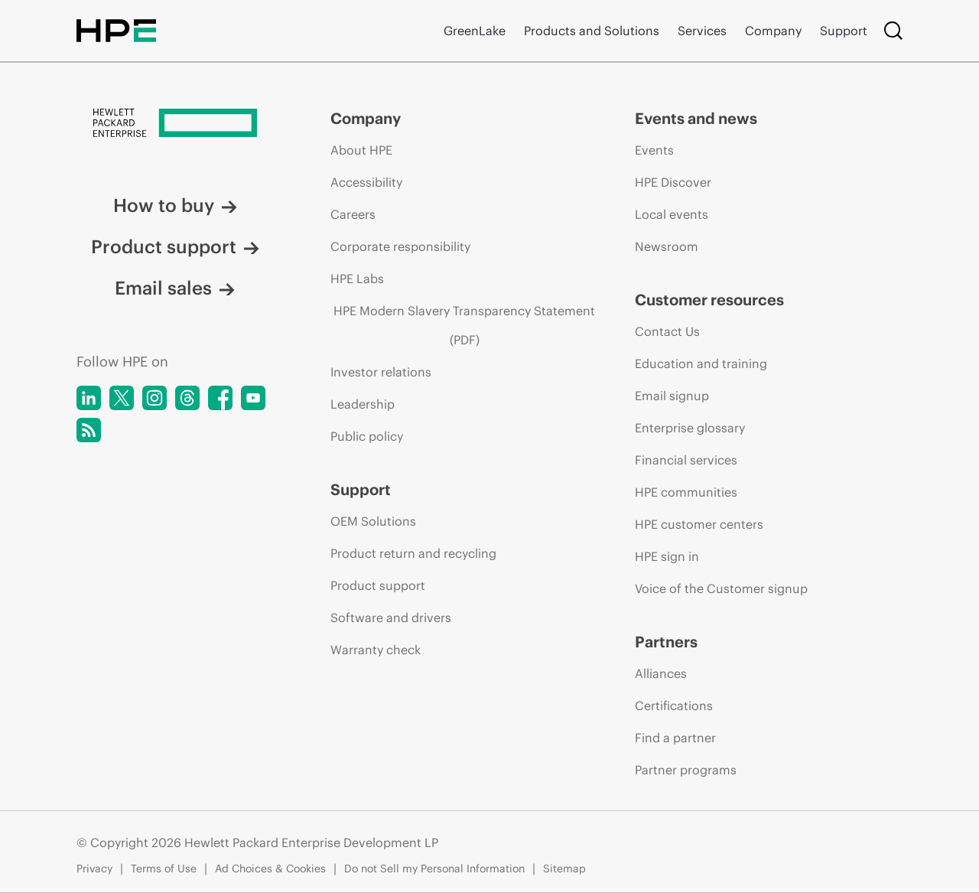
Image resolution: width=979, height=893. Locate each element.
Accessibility (366, 182)
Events (654, 150)
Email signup (672, 395)
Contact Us (667, 331)
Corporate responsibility (400, 246)
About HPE (361, 150)
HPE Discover (673, 182)
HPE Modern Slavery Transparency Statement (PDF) (464, 325)
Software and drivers (390, 617)
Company (773, 30)
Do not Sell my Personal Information (434, 868)
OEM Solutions (373, 521)
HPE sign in (667, 556)
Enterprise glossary (690, 427)
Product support (175, 246)
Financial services (686, 460)
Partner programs (686, 769)
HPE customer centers (699, 524)
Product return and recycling (413, 553)
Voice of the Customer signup (721, 588)
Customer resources (709, 299)
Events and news (696, 118)
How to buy (175, 205)
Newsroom (666, 246)
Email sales (175, 287)
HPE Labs (357, 278)
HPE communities (686, 492)
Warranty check (375, 649)
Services (702, 30)
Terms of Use (164, 868)
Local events (671, 214)
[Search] (893, 31)
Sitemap (564, 868)
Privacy (94, 868)
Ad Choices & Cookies (270, 868)
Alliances (661, 673)
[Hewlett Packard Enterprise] (174, 124)
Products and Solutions (591, 30)
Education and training (701, 363)
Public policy (366, 436)
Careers (353, 214)
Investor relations (380, 372)
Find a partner (675, 737)
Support (843, 30)
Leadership (362, 404)
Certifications (674, 705)
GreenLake (475, 30)
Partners (666, 641)
